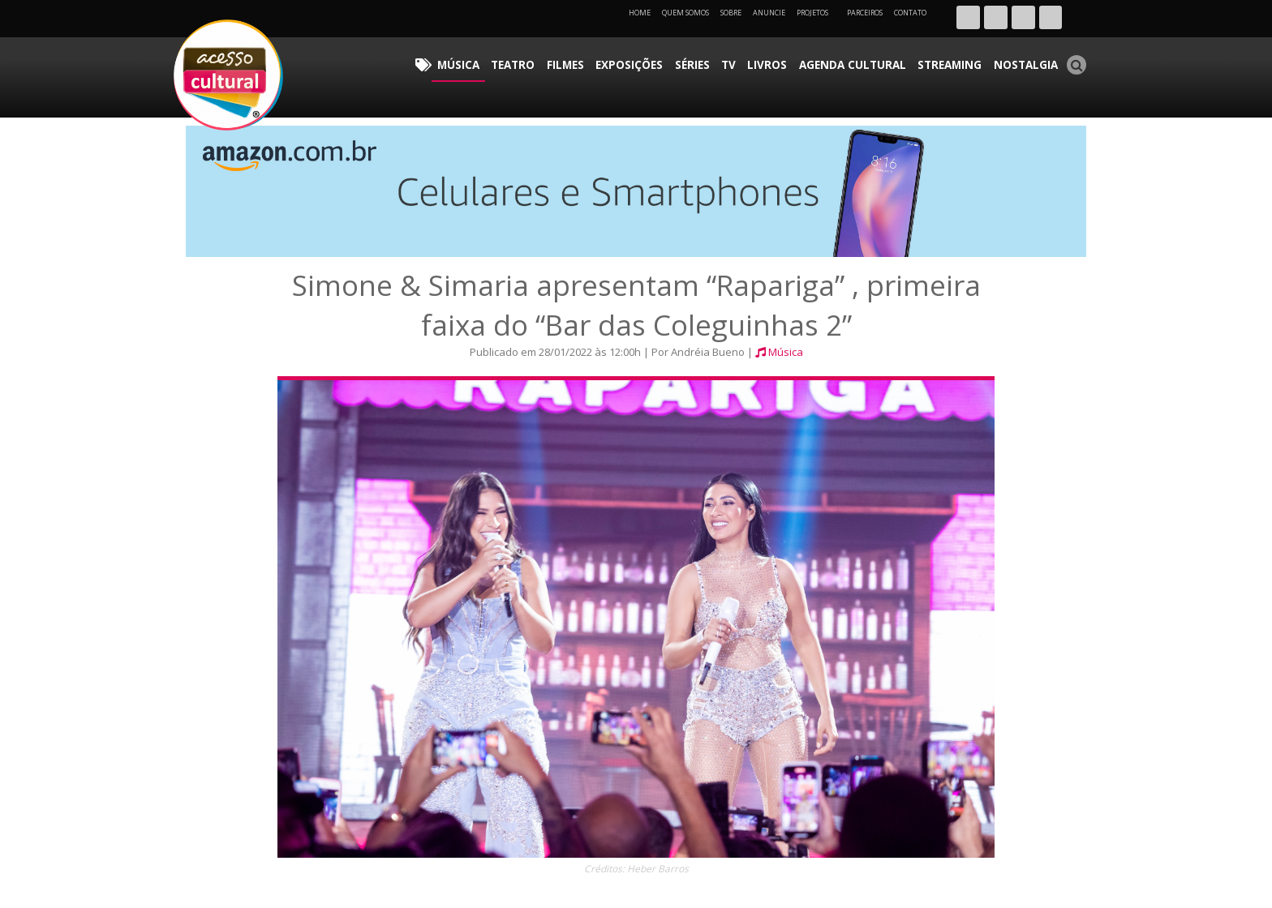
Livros (805, 61)
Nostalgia (1030, 61)
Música (538, 61)
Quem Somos (685, 12)
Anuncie (769, 12)
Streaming (964, 61)
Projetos (818, 12)
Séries (742, 61)
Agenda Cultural (879, 61)
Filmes (630, 61)
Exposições (687, 61)
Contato (910, 12)
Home (640, 12)
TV (773, 61)
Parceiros (865, 12)
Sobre (730, 12)
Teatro (585, 61)
